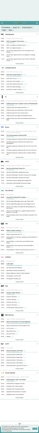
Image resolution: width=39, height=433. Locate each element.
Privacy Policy (8, 431)
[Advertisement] (19, 10)
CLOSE (35, 428)
